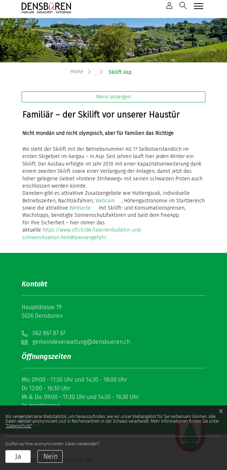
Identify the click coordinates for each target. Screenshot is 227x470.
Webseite (80, 208)
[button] (183, 5)
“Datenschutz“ (18, 426)
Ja (18, 456)
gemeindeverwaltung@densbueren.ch (81, 341)
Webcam (105, 201)
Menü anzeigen (113, 97)
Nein (50, 456)
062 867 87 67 (49, 333)
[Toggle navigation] (197, 6)
